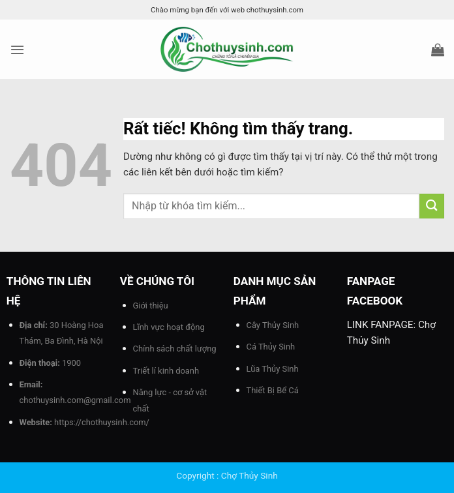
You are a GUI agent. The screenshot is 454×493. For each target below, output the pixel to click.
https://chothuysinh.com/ (101, 422)
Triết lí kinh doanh (166, 371)
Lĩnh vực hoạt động (169, 327)
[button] (17, 49)
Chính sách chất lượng (175, 348)
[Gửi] (431, 206)
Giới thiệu (150, 305)
